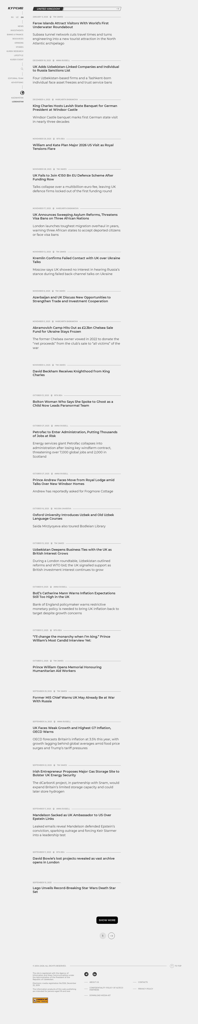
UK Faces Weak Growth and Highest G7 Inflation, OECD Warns (72, 730)
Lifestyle (18, 55)
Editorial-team (15, 78)
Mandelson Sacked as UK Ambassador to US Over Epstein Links (72, 817)
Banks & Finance (15, 35)
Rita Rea (60, 139)
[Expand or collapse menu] (22, 69)
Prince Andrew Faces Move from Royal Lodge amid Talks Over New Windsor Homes (73, 482)
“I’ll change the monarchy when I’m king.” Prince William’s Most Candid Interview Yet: (71, 638)
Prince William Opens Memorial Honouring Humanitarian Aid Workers (67, 669)
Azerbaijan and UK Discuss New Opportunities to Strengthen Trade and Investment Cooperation (72, 299)
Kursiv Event (16, 60)
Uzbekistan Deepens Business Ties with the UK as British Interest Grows (72, 551)
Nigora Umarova (62, 509)
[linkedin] (94, 974)
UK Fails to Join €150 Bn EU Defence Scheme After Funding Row (73, 177)
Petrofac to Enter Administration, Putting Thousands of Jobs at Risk (75, 434)
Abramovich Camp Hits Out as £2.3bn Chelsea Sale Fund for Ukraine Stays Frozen (73, 330)
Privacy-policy (145, 989)
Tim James (58, 17)
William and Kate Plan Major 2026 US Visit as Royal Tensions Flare (73, 147)
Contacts (143, 982)
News (20, 26)
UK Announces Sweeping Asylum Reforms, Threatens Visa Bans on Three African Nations (75, 216)
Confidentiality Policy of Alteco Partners (106, 989)
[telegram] (86, 974)
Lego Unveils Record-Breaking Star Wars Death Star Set (74, 890)
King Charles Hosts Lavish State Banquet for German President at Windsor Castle (75, 108)
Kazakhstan (17, 98)
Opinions (19, 43)
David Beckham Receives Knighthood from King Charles (71, 373)
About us (94, 982)
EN (22, 17)
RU (12, 17)
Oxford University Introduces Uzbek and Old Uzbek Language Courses (73, 517)
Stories (19, 47)
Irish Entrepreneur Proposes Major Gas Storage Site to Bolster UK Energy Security (76, 773)
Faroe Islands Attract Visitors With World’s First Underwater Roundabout (71, 25)
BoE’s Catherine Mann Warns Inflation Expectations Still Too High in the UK (74, 595)
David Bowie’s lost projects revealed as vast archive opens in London (74, 860)
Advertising (17, 82)
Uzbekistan (17, 102)
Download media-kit (100, 995)
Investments (17, 30)
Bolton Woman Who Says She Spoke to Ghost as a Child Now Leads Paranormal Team (73, 403)
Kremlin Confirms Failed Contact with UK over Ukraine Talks (76, 260)
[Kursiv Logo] (15, 8)
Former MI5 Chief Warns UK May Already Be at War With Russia (74, 699)
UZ (17, 17)
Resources (17, 39)
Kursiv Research (15, 51)
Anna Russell (63, 61)
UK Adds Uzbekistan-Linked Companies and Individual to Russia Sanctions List (76, 69)
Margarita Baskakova (66, 100)
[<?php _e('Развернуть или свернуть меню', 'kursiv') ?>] (22, 93)
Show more (107, 920)
